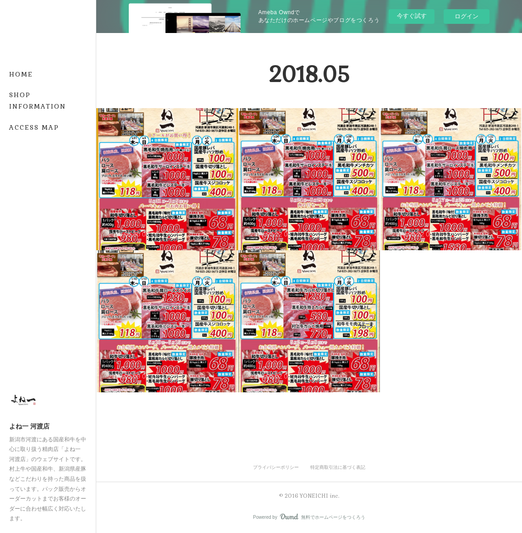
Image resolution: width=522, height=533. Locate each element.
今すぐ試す (412, 15)
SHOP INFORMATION (37, 100)
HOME (21, 74)
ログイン (466, 16)
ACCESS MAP (34, 127)
